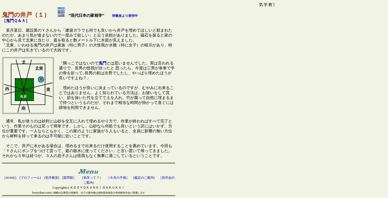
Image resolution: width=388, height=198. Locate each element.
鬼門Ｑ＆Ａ (15, 21)
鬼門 (102, 63)
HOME (10, 177)
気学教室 (51, 177)
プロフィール (30, 177)
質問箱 (68, 177)
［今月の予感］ (118, 177)
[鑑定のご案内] (144, 177)
